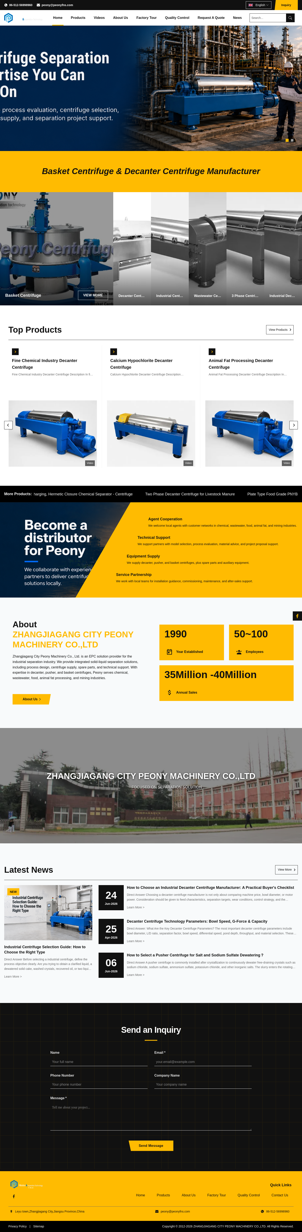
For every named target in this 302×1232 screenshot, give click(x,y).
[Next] (293, 425)
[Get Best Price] (15, 351)
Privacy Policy (17, 1226)
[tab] (287, 140)
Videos (99, 18)
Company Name (167, 1075)
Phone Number (62, 1075)
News (237, 18)
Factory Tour (146, 18)
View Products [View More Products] (278, 329)
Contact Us (280, 1195)
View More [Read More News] (285, 869)
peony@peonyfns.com (57, 5)
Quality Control (177, 18)
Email (159, 1052)
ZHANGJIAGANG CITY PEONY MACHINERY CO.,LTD (229, 1226)
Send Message (151, 1145)
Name (55, 1052)
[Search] (290, 18)
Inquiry (286, 5)
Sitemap (38, 1226)
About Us (120, 18)
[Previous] (8, 425)
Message (58, 1098)
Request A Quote (211, 18)
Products (78, 18)
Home (57, 18)
